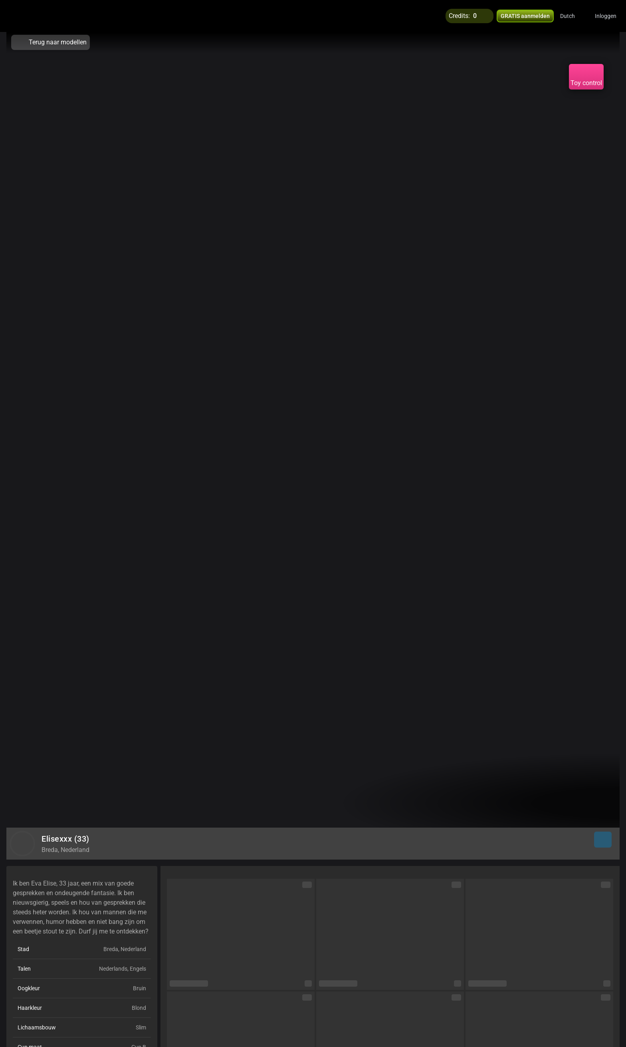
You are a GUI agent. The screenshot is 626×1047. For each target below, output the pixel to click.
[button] (572, 16)
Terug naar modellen (50, 42)
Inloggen (605, 16)
